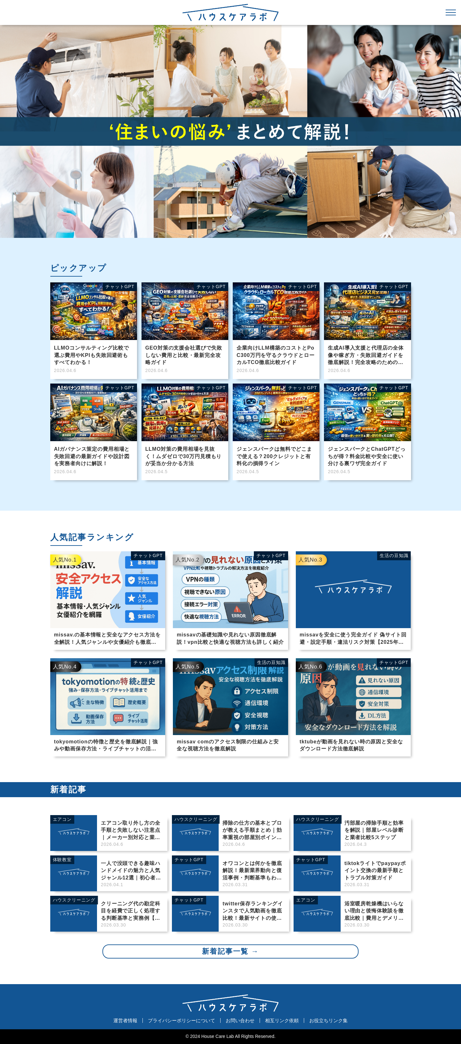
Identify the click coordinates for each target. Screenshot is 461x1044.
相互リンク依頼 (282, 1020)
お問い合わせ (240, 1020)
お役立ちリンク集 (328, 1020)
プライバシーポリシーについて (181, 1020)
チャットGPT (148, 555)
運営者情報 (125, 1020)
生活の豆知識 (394, 555)
